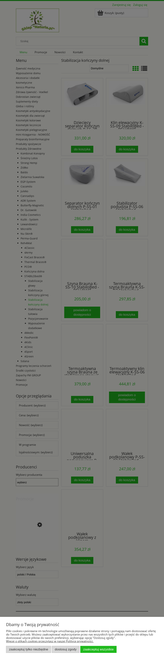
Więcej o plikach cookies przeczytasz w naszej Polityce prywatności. (50, 641)
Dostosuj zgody (66, 649)
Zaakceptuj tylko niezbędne (28, 649)
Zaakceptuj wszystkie (98, 649)
